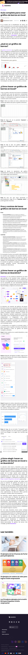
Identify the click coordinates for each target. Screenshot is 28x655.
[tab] (14, 627)
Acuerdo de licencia (4, 646)
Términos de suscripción (13, 648)
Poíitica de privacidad (13, 646)
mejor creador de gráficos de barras (10, 479)
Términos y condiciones (5, 644)
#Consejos (3, 10)
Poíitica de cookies (21, 646)
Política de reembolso (4, 648)
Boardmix (13, 523)
